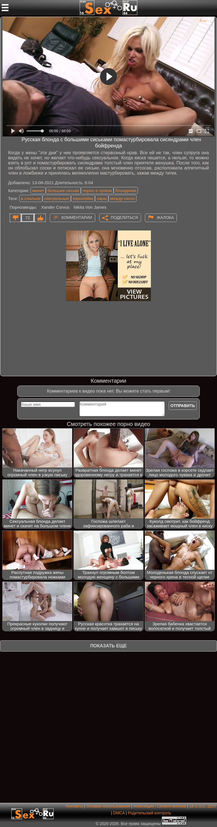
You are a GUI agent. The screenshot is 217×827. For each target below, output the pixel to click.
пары (102, 198)
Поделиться (124, 217)
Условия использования (108, 806)
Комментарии (76, 217)
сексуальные (57, 198)
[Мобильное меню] (5, 7)
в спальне (30, 198)
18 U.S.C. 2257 (202, 806)
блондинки (125, 190)
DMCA (119, 813)
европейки (83, 198)
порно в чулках (97, 190)
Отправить (182, 405)
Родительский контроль (149, 813)
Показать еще (108, 645)
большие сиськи (63, 190)
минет (38, 190)
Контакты (74, 806)
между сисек (122, 198)
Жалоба (165, 217)
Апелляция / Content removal (159, 806)
